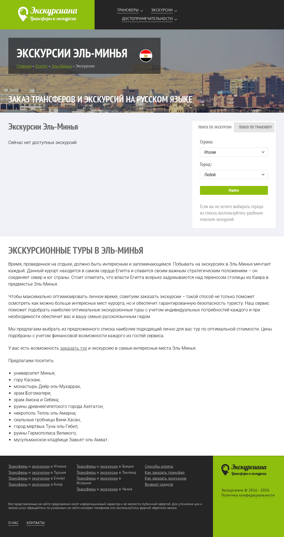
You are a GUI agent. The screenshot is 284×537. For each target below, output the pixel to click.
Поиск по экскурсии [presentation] (215, 127)
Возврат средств (159, 484)
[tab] (213, 127)
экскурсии (41, 466)
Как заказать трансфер (165, 472)
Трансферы (128, 9)
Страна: (234, 147)
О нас (13, 523)
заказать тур (73, 348)
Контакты (36, 523)
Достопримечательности (147, 18)
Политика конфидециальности (248, 495)
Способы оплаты (159, 466)
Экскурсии (162, 9)
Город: (234, 170)
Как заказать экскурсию (165, 478)
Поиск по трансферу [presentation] (255, 127)
